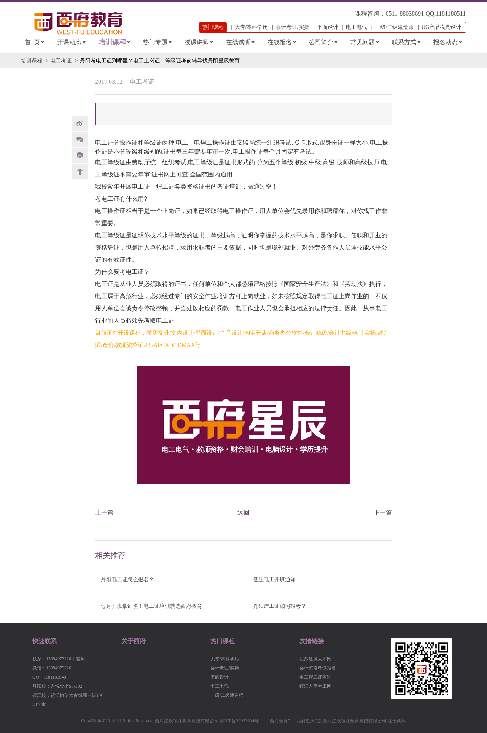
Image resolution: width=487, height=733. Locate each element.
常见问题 (362, 42)
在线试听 (238, 42)
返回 (243, 512)
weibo (80, 123)
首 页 (32, 42)
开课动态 (69, 42)
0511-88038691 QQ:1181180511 (425, 13)
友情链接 (311, 641)
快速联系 (44, 641)
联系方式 (404, 42)
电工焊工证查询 (315, 677)
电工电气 (356, 27)
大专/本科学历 (251, 27)
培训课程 (112, 42)
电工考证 (61, 61)
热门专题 (155, 42)
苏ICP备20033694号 (239, 720)
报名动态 (445, 42)
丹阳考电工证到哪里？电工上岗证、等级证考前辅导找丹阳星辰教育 (160, 61)
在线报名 (279, 42)
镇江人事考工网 (315, 686)
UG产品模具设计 (441, 27)
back (80, 171)
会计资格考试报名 (317, 668)
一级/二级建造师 (394, 27)
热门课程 (222, 641)
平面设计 (327, 27)
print (80, 155)
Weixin (80, 139)
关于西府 (133, 641)
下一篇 (383, 512)
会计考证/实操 (292, 27)
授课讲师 (197, 42)
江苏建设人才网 (315, 658)
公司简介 (321, 42)
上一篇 (104, 512)
